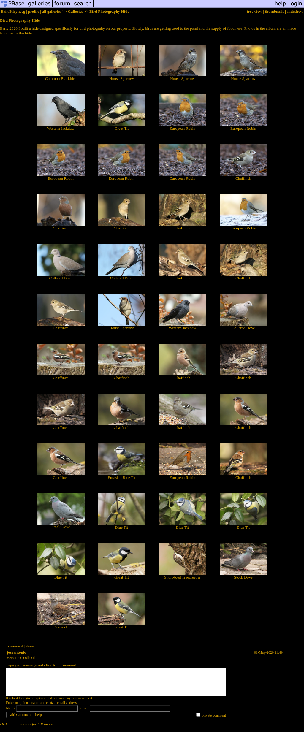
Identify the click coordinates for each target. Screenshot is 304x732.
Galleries (75, 11)
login (26, 703)
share (30, 646)
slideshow (295, 11)
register (40, 703)
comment (15, 646)
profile (33, 11)
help (38, 720)
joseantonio (16, 652)
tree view (254, 11)
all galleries (51, 11)
